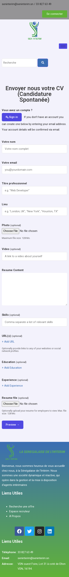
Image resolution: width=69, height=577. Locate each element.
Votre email (9, 162)
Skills (11, 315)
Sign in (13, 117)
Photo (11, 225)
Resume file (15, 398)
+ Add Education (12, 367)
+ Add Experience (12, 385)
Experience (15, 380)
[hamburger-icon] (63, 46)
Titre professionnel (14, 183)
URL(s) (12, 336)
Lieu (5, 204)
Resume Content (13, 270)
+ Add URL (8, 341)
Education (14, 362)
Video (11, 249)
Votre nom (8, 141)
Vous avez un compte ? (17, 110)
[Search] (43, 63)
